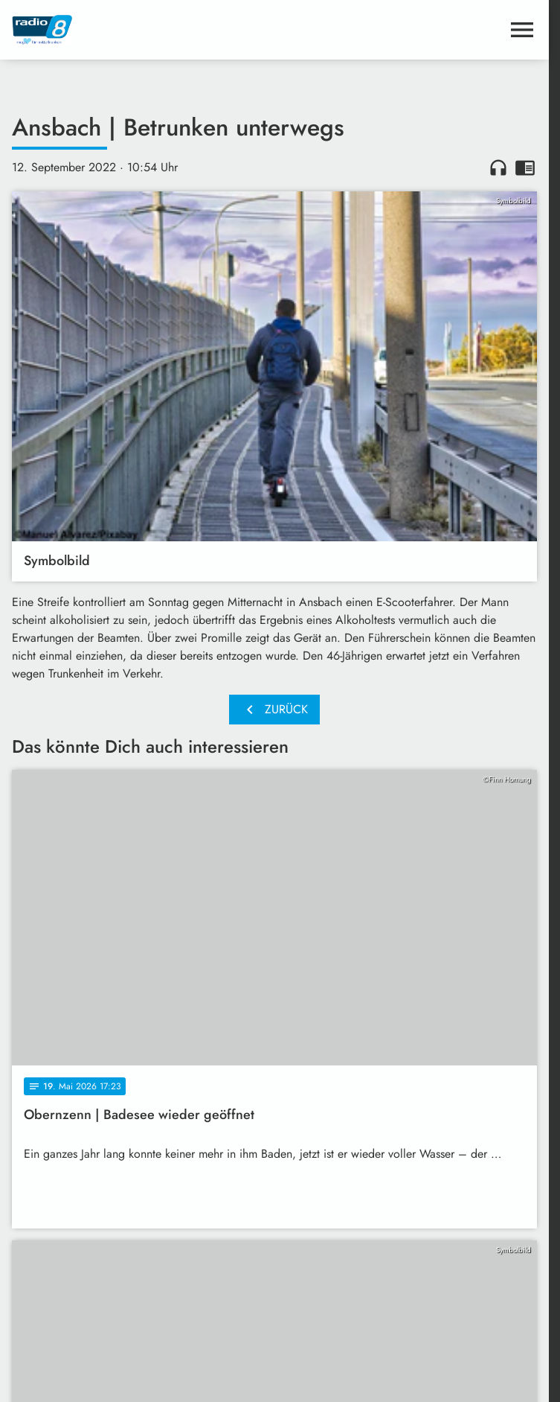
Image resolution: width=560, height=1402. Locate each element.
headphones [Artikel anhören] (498, 167)
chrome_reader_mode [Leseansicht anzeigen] (525, 167)
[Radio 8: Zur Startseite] (143, 30)
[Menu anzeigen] (522, 30)
